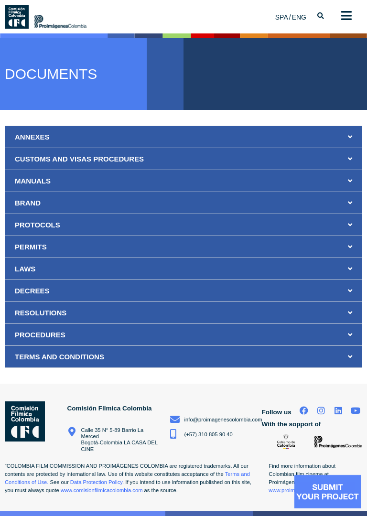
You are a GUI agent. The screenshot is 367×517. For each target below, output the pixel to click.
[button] (183, 137)
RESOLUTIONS (40, 313)
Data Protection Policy (96, 482)
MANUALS (33, 181)
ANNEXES (32, 137)
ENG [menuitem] (299, 17)
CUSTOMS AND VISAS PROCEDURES (79, 159)
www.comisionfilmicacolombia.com (102, 490)
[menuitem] (283, 17)
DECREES (32, 291)
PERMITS (31, 247)
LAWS (25, 269)
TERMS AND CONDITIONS (59, 357)
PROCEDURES (40, 335)
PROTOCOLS (37, 225)
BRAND (28, 203)
